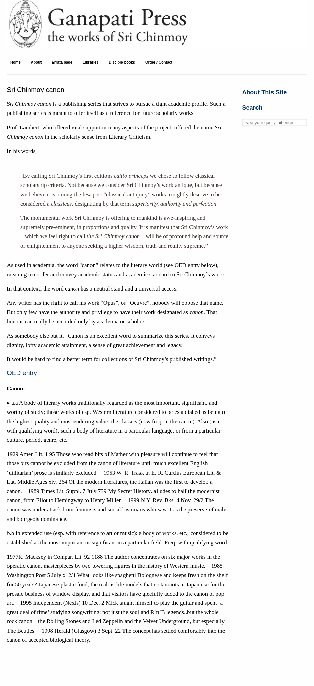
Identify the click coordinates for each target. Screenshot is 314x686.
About (36, 62)
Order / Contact (158, 62)
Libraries (90, 62)
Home (15, 62)
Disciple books (122, 62)
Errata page (62, 62)
